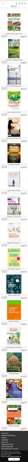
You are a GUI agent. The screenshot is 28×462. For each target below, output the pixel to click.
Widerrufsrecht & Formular (9, 449)
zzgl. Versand (4, 36)
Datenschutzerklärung (8, 435)
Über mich (4, 442)
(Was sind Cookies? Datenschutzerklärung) (11, 456)
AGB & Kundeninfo (7, 446)
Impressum (4, 433)
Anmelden (4, 440)
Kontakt (3, 437)
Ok (14, 459)
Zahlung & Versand (7, 444)
